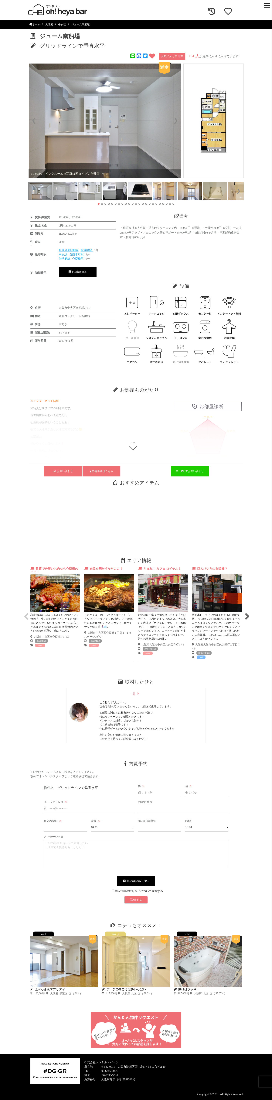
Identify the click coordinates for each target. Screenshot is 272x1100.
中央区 (62, 24)
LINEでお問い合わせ (190, 471)
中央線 (63, 254)
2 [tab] (139, 662)
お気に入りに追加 (172, 56)
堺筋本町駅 (76, 254)
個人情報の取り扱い (136, 881)
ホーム (34, 24)
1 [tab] (133, 662)
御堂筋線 (64, 258)
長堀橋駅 (87, 250)
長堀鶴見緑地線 (69, 250)
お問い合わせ (63, 471)
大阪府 (49, 24)
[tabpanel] (55, 607)
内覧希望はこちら (101, 471)
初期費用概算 (78, 271)
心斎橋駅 (78, 258)
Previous (25, 613)
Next (246, 613)
